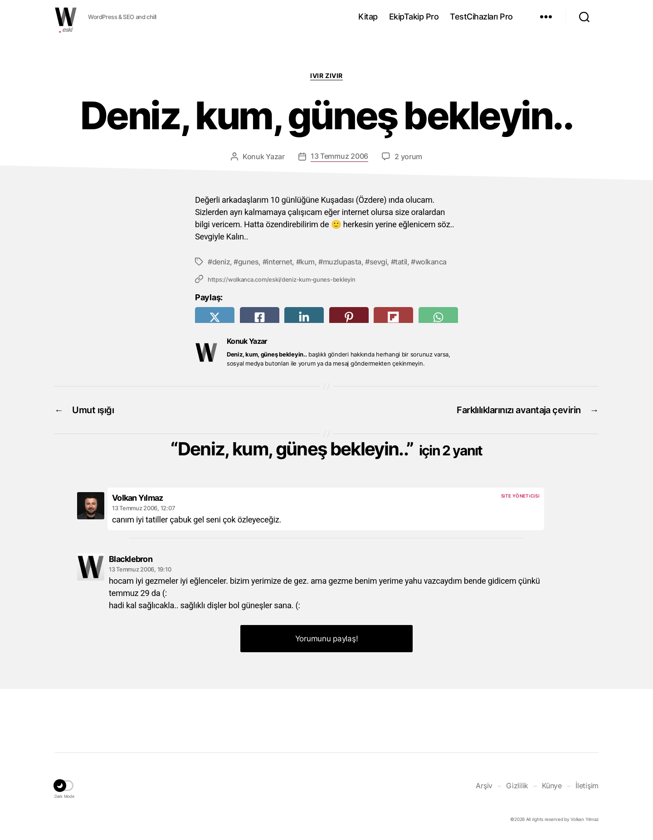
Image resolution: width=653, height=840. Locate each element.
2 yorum (408, 156)
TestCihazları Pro (481, 16)
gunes (248, 261)
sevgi (378, 261)
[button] (64, 787)
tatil (401, 261)
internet (279, 261)
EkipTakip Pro (414, 16)
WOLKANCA (65, 16)
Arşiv (484, 785)
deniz (221, 261)
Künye (552, 785)
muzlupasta (342, 261)
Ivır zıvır (326, 75)
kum (307, 261)
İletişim (587, 785)
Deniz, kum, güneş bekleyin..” (330, 449)
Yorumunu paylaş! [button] (326, 638)
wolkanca (431, 261)
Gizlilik (517, 785)
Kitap (368, 16)
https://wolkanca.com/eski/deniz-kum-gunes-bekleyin (282, 279)
